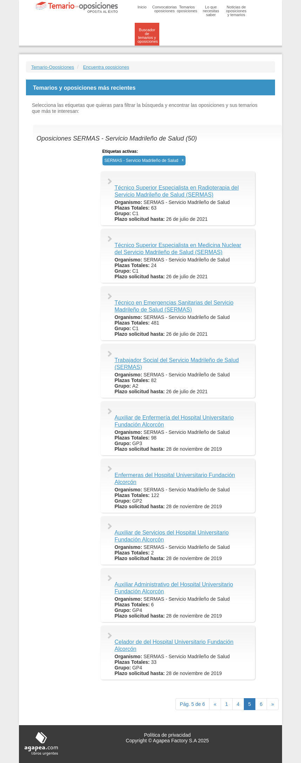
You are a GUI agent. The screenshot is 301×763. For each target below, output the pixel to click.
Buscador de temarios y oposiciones (148, 35)
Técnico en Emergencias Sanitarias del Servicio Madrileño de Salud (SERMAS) (174, 306)
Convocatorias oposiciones (164, 9)
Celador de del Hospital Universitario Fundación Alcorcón (174, 645)
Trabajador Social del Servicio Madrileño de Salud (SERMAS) (177, 363)
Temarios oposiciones (187, 9)
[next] (273, 704)
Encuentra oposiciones (106, 67)
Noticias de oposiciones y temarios (236, 11)
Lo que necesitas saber (211, 11)
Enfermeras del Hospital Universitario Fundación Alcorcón (175, 478)
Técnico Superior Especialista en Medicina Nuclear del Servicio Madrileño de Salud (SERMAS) (178, 248)
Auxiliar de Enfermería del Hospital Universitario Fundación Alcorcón (174, 421)
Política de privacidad (167, 735)
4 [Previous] (238, 704)
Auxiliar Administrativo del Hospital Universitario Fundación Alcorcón (174, 587)
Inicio (142, 7)
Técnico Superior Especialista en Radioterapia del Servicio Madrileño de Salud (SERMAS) (177, 191)
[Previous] (215, 704)
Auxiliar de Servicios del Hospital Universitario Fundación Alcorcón (172, 536)
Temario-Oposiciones (52, 67)
